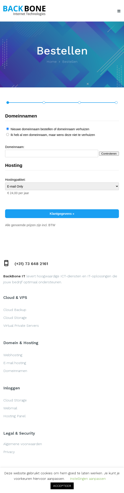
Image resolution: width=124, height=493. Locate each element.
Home (52, 62)
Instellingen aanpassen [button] (88, 479)
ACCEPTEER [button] (62, 486)
